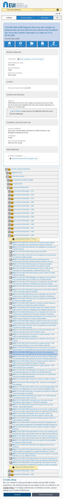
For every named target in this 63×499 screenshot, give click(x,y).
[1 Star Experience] (34, 10)
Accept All (17, 494)
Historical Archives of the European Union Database (21, 4)
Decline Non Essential (46, 494)
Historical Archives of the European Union (23, 158)
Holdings (9, 18)
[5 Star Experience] (42, 10)
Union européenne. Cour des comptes (30, 59)
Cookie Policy (8, 488)
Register (18, 111)
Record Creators (26, 18)
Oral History (44, 18)
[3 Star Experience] (38, 10)
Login (57, 13)
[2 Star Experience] (36, 10)
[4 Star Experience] (40, 10)
